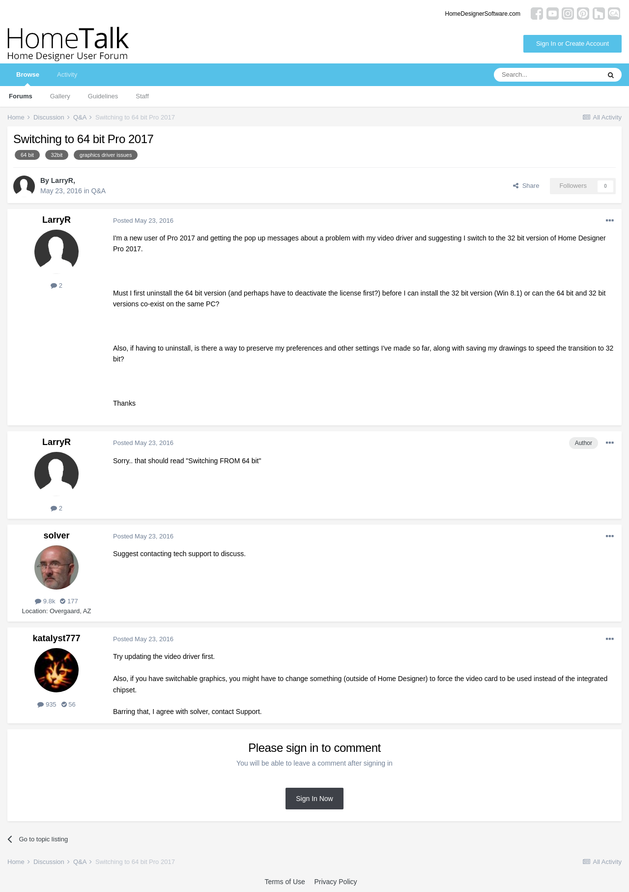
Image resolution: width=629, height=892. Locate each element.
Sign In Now (314, 799)
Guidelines (103, 96)
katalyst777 (56, 638)
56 (68, 704)
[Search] (547, 75)
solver (56, 535)
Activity (67, 74)
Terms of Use (284, 882)
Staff (142, 96)
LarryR (62, 180)
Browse (27, 78)
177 (69, 601)
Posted (143, 220)
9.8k (45, 601)
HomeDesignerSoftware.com (482, 13)
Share (526, 185)
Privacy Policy (335, 882)
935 (46, 704)
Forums (20, 96)
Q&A (98, 191)
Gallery (60, 96)
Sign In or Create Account (572, 43)
